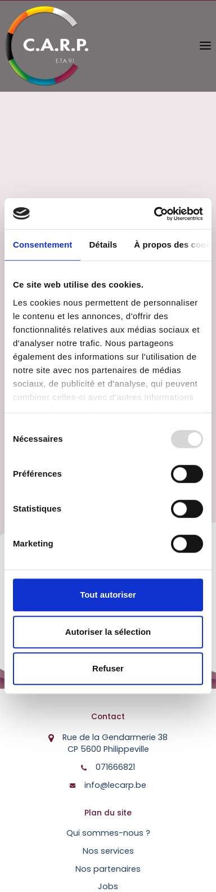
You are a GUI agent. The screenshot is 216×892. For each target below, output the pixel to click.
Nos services (108, 851)
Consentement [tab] (42, 244)
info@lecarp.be (115, 785)
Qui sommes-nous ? (108, 833)
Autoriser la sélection (108, 631)
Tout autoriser (108, 594)
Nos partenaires (108, 869)
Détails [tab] (103, 244)
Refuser (108, 668)
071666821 (115, 767)
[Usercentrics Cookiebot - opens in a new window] (154, 214)
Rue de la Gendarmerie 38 (115, 743)
